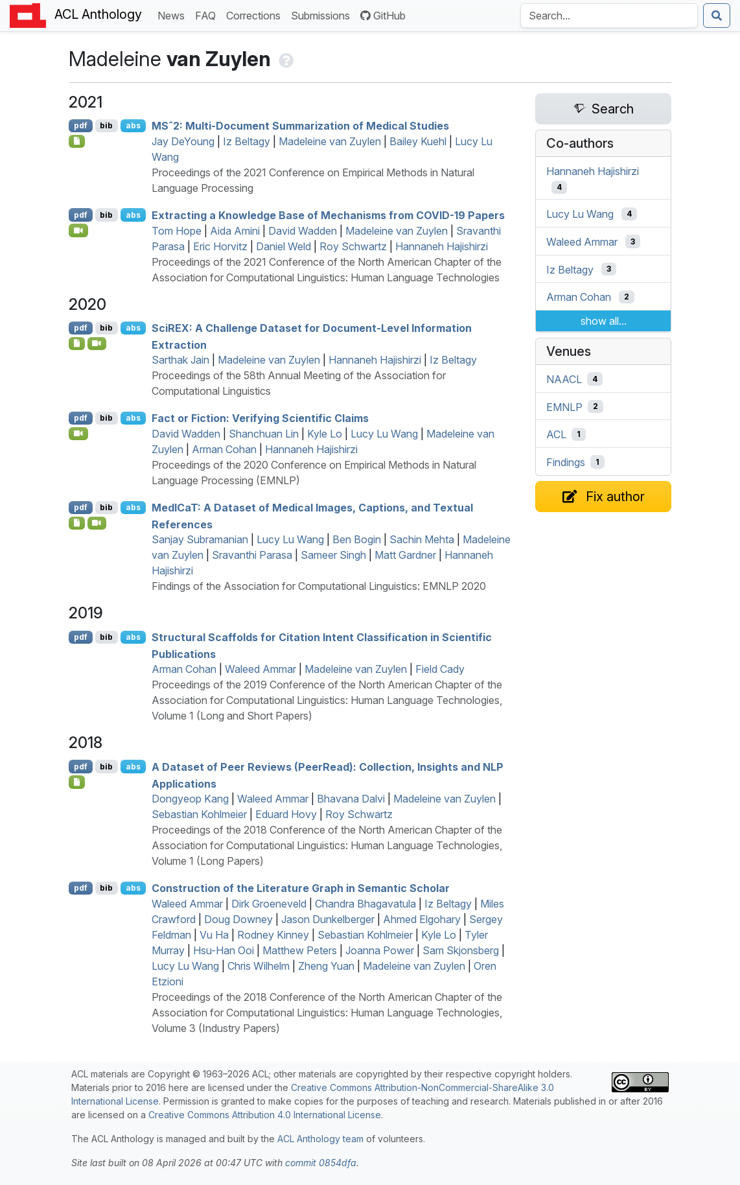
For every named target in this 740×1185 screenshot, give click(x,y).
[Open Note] (77, 781)
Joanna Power (379, 950)
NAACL (564, 379)
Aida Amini (235, 230)
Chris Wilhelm (258, 965)
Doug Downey (238, 919)
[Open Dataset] (77, 343)
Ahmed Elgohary (422, 919)
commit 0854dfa (320, 1162)
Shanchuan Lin (264, 433)
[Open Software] (77, 141)
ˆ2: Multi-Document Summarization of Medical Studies (300, 125)
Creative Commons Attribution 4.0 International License (264, 1114)
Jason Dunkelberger (328, 919)
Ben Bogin (356, 539)
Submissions (323, 14)
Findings (565, 462)
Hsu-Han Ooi (223, 950)
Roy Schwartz (353, 246)
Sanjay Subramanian (200, 539)
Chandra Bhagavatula (365, 903)
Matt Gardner (405, 554)
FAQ (208, 14)
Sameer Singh (333, 554)
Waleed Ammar (260, 669)
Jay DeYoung (183, 141)
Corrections (256, 14)
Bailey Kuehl (417, 141)
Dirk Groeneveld (268, 903)
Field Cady (440, 669)
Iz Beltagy (246, 141)
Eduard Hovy (286, 814)
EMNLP (564, 406)
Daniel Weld (283, 246)
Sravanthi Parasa (252, 554)
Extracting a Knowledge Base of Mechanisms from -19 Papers (328, 215)
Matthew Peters (299, 950)
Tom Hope (177, 230)
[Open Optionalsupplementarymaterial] (77, 523)
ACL (556, 434)
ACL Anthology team (320, 1138)
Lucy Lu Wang (384, 433)
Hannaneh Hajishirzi (441, 246)
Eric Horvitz (220, 246)
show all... (604, 320)
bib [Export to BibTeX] (106, 125)
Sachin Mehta (421, 539)
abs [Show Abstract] (133, 125)
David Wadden (302, 230)
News (173, 14)
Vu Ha (214, 934)
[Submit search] (716, 15)
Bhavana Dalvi (351, 798)
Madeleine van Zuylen (330, 141)
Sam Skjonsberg (460, 950)
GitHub (383, 15)
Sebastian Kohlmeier (199, 814)
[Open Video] (78, 230)
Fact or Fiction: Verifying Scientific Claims (260, 418)
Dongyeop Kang (190, 798)
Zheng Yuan (326, 965)
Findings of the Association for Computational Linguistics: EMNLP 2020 (319, 586)
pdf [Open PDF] (80, 125)
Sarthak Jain (180, 359)
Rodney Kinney (273, 934)
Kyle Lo (324, 433)
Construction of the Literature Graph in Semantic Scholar (301, 888)
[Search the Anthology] (609, 15)
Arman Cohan (224, 449)
